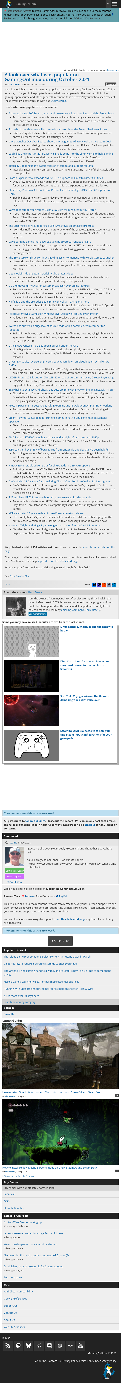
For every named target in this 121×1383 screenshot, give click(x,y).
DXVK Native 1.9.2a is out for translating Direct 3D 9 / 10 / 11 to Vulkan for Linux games (60, 481)
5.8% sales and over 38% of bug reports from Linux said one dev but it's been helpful (59, 449)
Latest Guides (12, 1021)
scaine (13, 842)
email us (90, 824)
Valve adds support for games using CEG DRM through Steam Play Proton (52, 210)
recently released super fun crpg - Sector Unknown (34, 1233)
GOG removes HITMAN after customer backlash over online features (49, 285)
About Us (9, 1320)
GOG (76, 18)
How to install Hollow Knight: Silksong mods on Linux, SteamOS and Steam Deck (60, 1165)
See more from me (37, 613)
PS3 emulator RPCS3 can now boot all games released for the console (50, 497)
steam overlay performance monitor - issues (30, 1244)
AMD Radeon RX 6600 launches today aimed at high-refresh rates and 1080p (54, 437)
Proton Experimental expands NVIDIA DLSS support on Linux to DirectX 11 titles (56, 178)
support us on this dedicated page (57, 561)
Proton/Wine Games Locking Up (23, 1222)
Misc (27, 576)
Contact (9, 1007)
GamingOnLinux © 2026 (102, 1353)
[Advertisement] (60, 45)
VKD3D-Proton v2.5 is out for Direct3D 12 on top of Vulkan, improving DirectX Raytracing (61, 377)
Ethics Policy (86, 1361)
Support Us (10, 1305)
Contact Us (10, 1313)
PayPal (61, 896)
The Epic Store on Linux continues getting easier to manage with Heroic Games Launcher (61, 257)
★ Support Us (60, 941)
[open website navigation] (115, 4)
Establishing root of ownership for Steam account (33, 1266)
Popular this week (15, 950)
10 (117, 1095)
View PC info (14, 882)
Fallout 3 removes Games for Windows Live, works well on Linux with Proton (53, 314)
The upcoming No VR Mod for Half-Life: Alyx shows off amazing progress (51, 225)
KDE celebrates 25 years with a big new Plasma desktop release (46, 513)
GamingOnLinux (26, 4)
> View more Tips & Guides (18, 1176)
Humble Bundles (14, 1208)
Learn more (112, 70)
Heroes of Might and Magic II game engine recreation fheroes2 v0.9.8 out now (54, 525)
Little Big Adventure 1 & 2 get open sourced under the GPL (43, 345)
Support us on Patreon (18, 11)
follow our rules (35, 821)
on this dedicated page (71, 919)
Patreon (28, 896)
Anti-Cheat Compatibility (18, 1291)
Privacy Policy (70, 1361)
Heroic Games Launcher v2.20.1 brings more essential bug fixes (41, 981)
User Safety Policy (105, 1361)
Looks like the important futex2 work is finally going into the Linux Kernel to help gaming (61, 153)
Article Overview (17, 576)
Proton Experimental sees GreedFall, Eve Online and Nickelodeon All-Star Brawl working (60, 405)
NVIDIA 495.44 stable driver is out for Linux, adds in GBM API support (49, 465)
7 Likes (8, 584)
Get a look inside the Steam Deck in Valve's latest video (41, 273)
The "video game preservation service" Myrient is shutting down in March (47, 956)
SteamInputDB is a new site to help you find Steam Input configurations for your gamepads (86, 734)
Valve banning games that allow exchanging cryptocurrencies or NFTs (50, 241)
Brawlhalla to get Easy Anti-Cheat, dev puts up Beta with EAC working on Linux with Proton (62, 389)
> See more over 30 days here (21, 996)
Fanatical (9, 1194)
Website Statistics (14, 1327)
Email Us (9, 1014)
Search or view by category (19, 1002)
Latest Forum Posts (16, 1216)
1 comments (111, 84)
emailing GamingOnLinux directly (80, 610)
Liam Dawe (13, 84)
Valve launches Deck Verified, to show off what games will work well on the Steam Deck (60, 141)
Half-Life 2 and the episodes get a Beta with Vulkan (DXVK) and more (49, 301)
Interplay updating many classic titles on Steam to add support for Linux (51, 166)
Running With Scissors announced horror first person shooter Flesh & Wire (48, 989)
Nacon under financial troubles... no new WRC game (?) (36, 1255)
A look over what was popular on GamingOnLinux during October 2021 (47, 77)
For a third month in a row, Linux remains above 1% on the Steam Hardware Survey (58, 129)
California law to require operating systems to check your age (40, 963)
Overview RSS (59, 101)
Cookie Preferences (15, 1298)
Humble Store (92, 18)
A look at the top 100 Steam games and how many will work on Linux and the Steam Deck (61, 113)
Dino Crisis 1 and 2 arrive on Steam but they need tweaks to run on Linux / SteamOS (84, 665)
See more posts (13, 1277)
